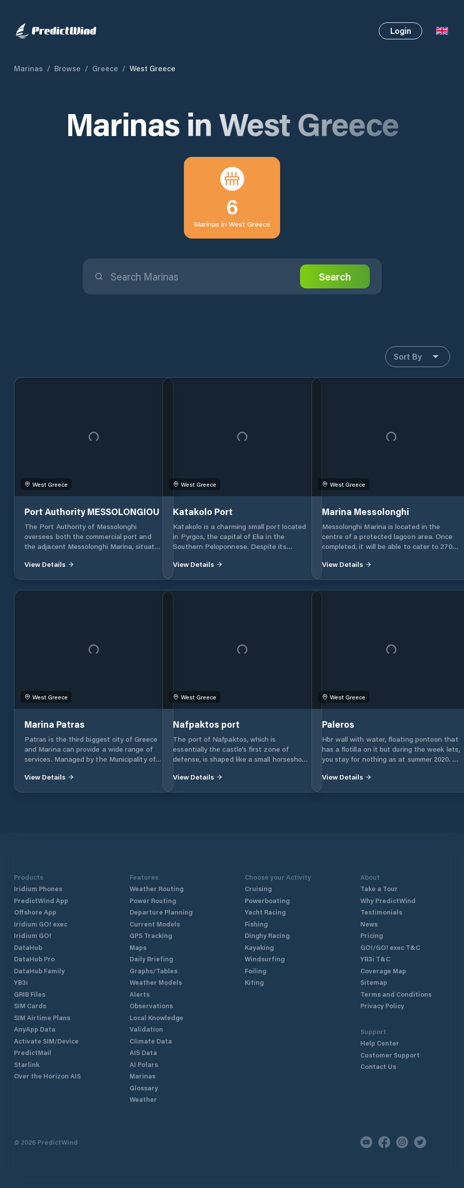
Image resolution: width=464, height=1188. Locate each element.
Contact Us (378, 1066)
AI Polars (144, 1064)
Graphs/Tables (153, 970)
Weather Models (156, 982)
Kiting (254, 982)
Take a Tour (379, 888)
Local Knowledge (156, 1017)
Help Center (379, 1043)
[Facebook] (384, 1142)
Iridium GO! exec (40, 924)
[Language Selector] (442, 31)
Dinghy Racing (267, 935)
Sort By (418, 357)
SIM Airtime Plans (42, 1017)
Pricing (371, 935)
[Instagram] (402, 1142)
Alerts (140, 994)
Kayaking (259, 947)
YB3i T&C (375, 958)
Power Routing (153, 900)
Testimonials (381, 912)
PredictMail (32, 1052)
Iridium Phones (38, 888)
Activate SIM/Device (46, 1041)
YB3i (21, 982)
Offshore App (35, 912)
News (369, 924)
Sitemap (373, 982)
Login (400, 30)
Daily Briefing (151, 958)
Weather (143, 1099)
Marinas (28, 68)
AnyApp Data (34, 1029)
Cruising (258, 888)
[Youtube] (366, 1142)
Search (335, 276)
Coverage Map (383, 970)
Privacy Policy (382, 1005)
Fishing (256, 924)
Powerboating (267, 900)
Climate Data (151, 1041)
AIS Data (143, 1052)
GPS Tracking (151, 935)
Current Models (155, 924)
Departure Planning (161, 912)
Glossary (144, 1087)
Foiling (255, 970)
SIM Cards (30, 1005)
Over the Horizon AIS (47, 1075)
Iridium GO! (32, 935)
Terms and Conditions (396, 994)
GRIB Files (29, 994)
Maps (138, 947)
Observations (151, 1005)
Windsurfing (265, 958)
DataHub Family (39, 970)
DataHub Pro (34, 958)
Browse (67, 68)
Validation (146, 1029)
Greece (105, 68)
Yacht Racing (265, 912)
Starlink (26, 1064)
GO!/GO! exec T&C (390, 947)
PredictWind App (41, 900)
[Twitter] (420, 1142)
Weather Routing (156, 888)
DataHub (28, 947)
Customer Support (390, 1055)
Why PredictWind (388, 900)
